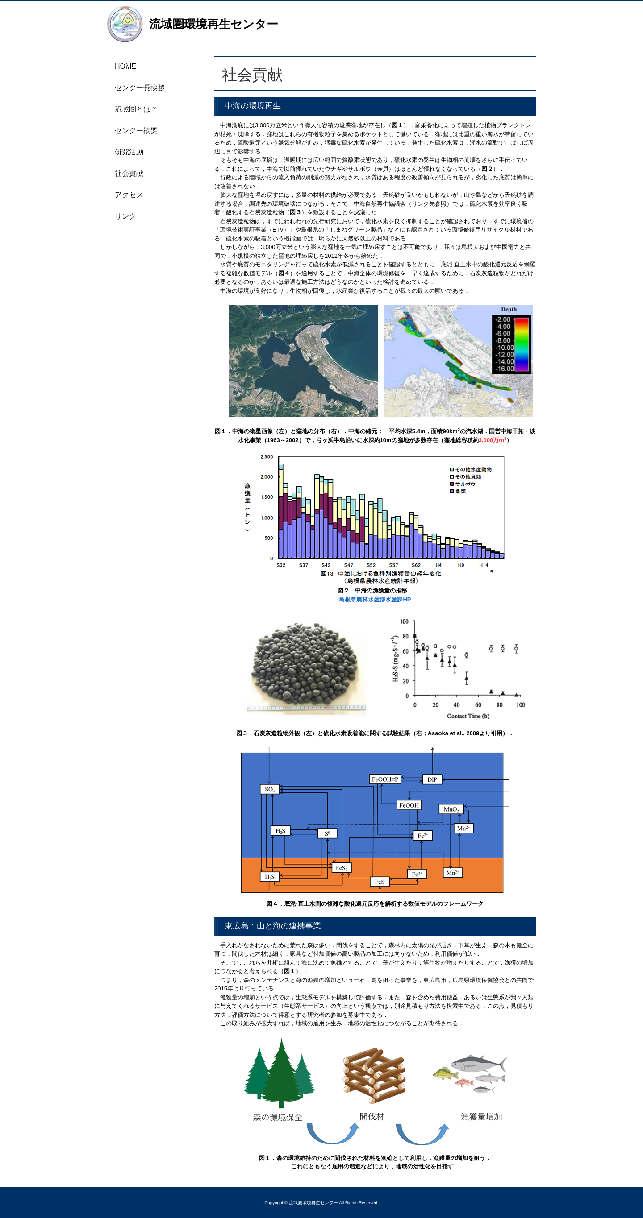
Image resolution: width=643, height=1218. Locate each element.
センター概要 (132, 134)
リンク (122, 225)
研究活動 (125, 157)
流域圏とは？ (132, 111)
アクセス (125, 202)
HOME (122, 66)
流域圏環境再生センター (213, 24)
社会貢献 (125, 179)
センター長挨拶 (136, 88)
